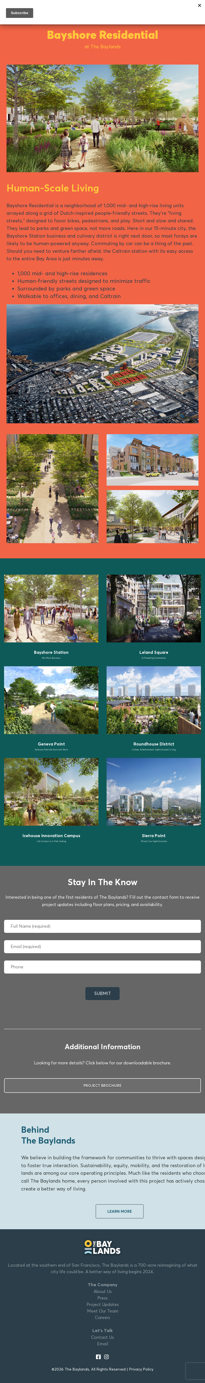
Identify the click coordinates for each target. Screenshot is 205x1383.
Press (102, 1298)
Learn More (119, 1211)
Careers (102, 1317)
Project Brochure (102, 1085)
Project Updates (102, 1304)
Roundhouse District (153, 744)
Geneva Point (51, 744)
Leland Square (153, 652)
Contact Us (102, 1337)
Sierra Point (154, 836)
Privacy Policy (141, 1369)
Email (102, 1343)
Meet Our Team (102, 1311)
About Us (103, 1291)
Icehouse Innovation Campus (51, 836)
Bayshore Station (51, 652)
